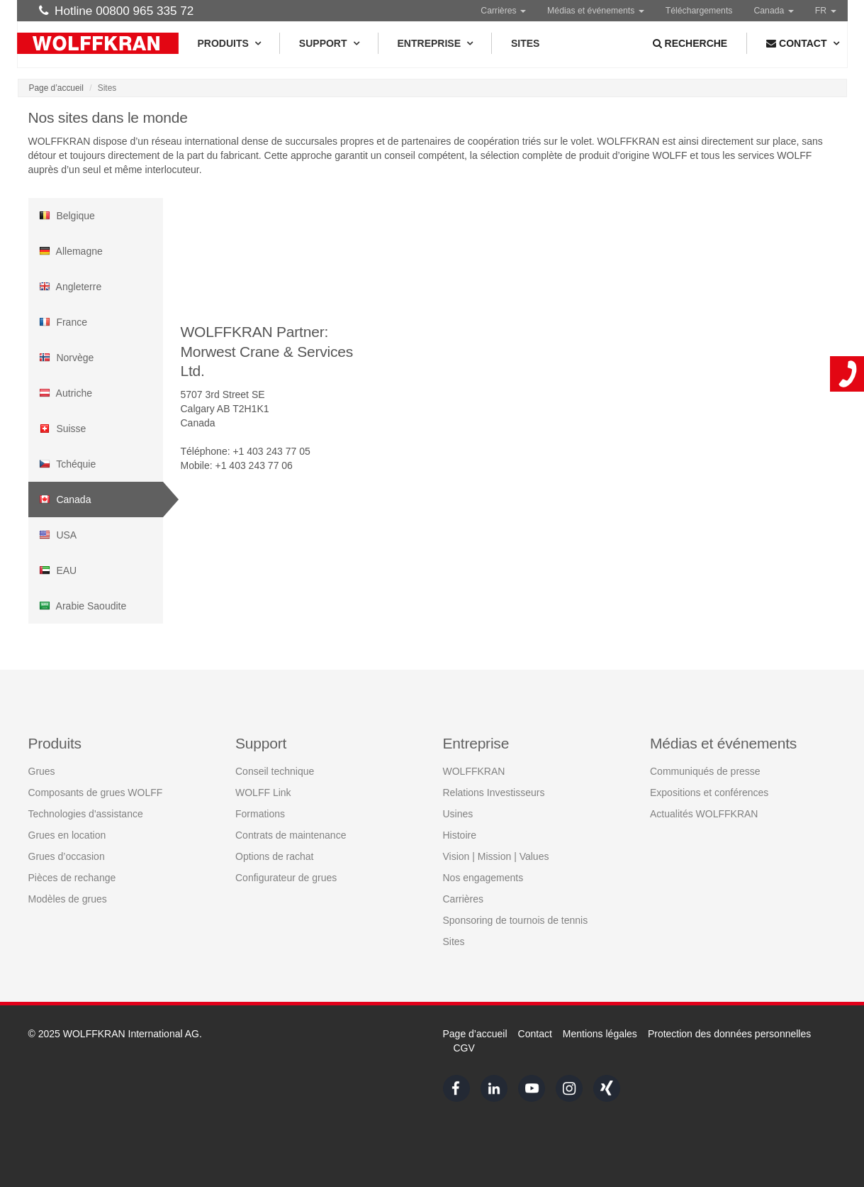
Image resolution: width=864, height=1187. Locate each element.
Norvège (66, 357)
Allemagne (71, 251)
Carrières (503, 11)
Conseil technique (274, 770)
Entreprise (435, 43)
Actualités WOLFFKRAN (704, 813)
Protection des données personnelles (729, 1033)
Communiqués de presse (705, 770)
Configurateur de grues (286, 877)
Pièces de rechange (72, 877)
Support (329, 43)
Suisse (62, 428)
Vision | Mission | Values (496, 855)
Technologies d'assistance (85, 813)
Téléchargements (699, 11)
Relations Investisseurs (494, 791)
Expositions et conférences (709, 791)
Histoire (459, 834)
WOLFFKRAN (474, 770)
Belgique (67, 215)
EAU (58, 570)
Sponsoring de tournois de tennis (515, 919)
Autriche (65, 393)
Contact (535, 1033)
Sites (525, 43)
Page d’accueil (56, 88)
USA (58, 535)
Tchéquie (67, 464)
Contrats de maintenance (290, 834)
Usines (458, 813)
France (63, 322)
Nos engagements (483, 877)
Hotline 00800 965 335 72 (116, 11)
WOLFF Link (263, 791)
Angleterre (70, 286)
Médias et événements (595, 11)
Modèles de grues (67, 898)
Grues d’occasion (66, 855)
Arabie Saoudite (83, 606)
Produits (229, 43)
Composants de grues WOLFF (95, 791)
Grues (41, 770)
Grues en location (67, 834)
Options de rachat (274, 855)
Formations (260, 813)
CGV (464, 1048)
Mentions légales (600, 1033)
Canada (65, 499)
